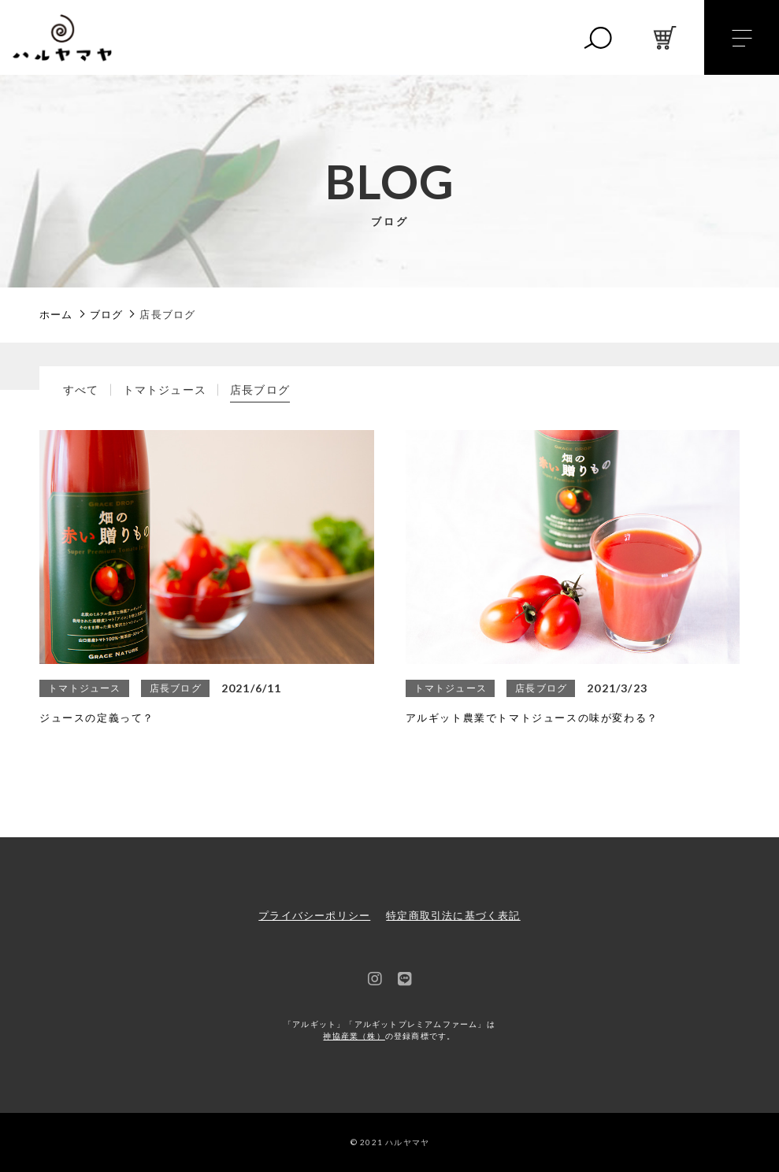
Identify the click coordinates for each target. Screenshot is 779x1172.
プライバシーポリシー (314, 916)
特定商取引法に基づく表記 (453, 916)
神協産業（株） (353, 1036)
